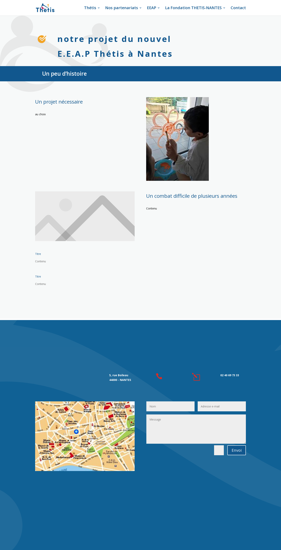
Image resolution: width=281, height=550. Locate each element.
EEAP (151, 8)
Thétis (90, 8)
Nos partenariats (121, 8)
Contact (238, 8)
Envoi (237, 450)
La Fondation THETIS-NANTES (193, 8)
